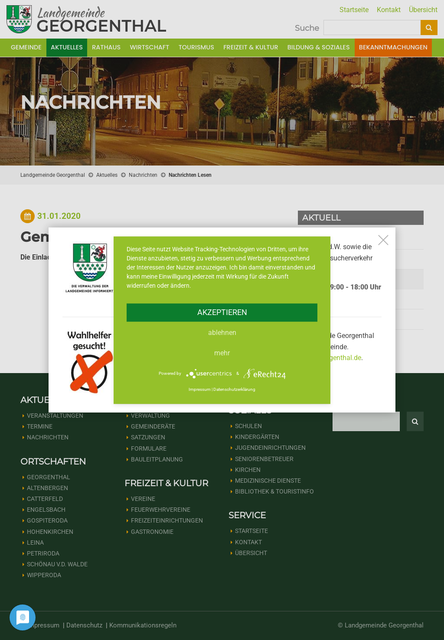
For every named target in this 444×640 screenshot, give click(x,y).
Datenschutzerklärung (234, 389)
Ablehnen (222, 332)
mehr (222, 353)
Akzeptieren (222, 312)
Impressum (200, 389)
